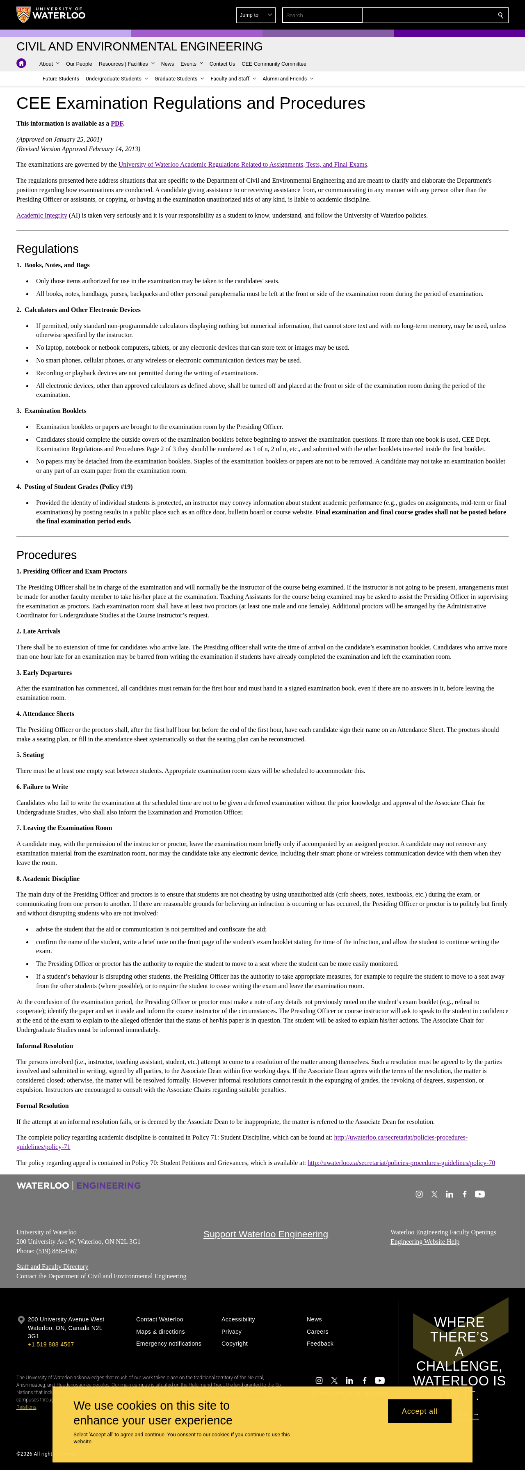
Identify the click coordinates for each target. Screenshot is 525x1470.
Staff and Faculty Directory (52, 1267)
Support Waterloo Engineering (265, 1234)
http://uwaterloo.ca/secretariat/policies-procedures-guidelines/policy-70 (401, 1162)
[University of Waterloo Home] (51, 15)
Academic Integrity (41, 214)
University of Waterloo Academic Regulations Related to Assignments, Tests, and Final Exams (243, 164)
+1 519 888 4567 (51, 1344)
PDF (117, 123)
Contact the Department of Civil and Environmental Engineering (101, 1276)
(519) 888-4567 (56, 1251)
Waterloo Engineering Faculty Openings (443, 1232)
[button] (441, 15)
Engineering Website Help (424, 1241)
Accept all (420, 1411)
